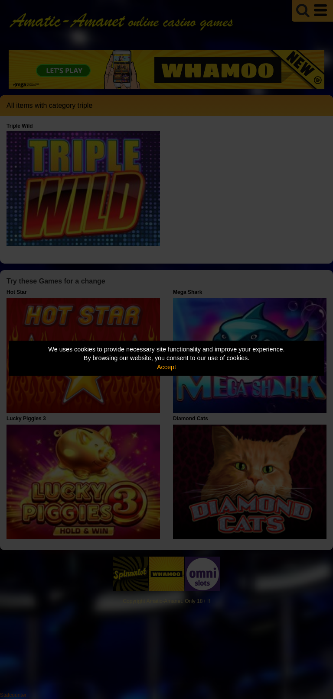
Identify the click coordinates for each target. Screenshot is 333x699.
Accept (166, 367)
